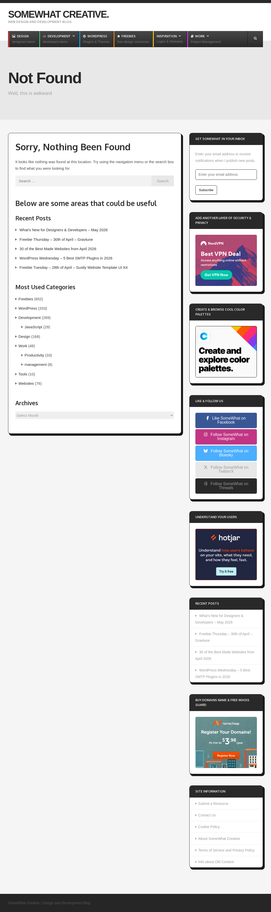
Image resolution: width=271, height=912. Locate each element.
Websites (26, 383)
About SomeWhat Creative (219, 839)
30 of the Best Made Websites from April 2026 (57, 249)
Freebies (25, 299)
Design (24, 336)
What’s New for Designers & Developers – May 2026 (63, 230)
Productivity (34, 355)
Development (29, 317)
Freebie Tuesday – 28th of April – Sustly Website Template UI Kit (73, 267)
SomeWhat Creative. (58, 14)
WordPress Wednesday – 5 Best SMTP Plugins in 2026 (65, 258)
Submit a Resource (213, 804)
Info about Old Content (216, 862)
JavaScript (33, 327)
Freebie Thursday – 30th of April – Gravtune (56, 239)
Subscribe (206, 190)
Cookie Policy (209, 827)
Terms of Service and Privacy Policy (226, 850)
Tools (22, 374)
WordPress (27, 308)
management (36, 364)
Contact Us (207, 815)
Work (22, 346)
